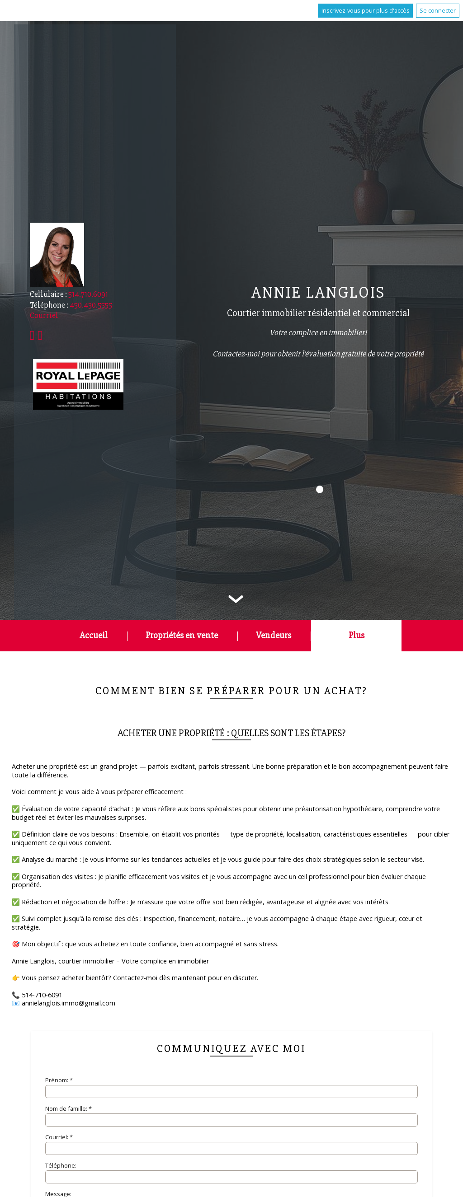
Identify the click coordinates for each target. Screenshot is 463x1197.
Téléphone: (60, 1165)
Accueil (94, 635)
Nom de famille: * (68, 1108)
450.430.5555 (91, 305)
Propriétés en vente (182, 635)
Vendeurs (273, 635)
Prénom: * (59, 1080)
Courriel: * (59, 1137)
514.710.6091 (88, 294)
